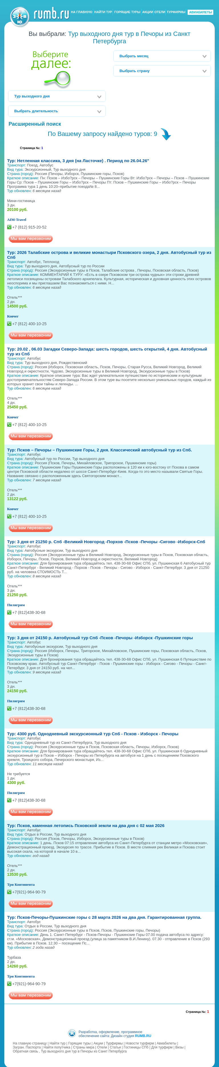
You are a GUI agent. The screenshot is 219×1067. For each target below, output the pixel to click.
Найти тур (58, 1043)
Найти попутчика (57, 1047)
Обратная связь (25, 1051)
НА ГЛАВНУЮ (81, 12)
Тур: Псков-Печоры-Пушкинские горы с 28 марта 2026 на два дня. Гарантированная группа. (104, 917)
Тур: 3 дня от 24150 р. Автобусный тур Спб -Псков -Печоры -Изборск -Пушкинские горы (100, 637)
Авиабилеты (167, 1043)
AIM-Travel (16, 219)
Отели (102, 1047)
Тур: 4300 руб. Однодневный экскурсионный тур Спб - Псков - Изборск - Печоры (93, 733)
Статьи (115, 1047)
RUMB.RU (143, 1035)
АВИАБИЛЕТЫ (200, 12)
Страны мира (83, 1047)
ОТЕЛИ (159, 12)
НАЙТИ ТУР (103, 12)
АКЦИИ (147, 12)
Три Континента (21, 884)
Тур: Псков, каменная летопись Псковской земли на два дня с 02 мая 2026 (86, 825)
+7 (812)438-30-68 (28, 612)
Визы (179, 1047)
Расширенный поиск (35, 124)
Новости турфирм (139, 1043)
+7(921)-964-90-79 (29, 892)
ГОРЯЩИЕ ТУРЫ (127, 12)
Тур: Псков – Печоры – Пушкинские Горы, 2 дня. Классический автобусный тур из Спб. (99, 449)
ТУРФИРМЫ (176, 12)
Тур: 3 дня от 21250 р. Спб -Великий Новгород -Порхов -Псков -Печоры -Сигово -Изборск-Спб (106, 541)
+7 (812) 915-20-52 (29, 227)
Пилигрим (16, 605)
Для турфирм (162, 1047)
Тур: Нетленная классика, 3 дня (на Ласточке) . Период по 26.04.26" (78, 160)
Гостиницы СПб (136, 1047)
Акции (98, 1043)
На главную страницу (30, 1043)
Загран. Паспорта (27, 1047)
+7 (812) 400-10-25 (29, 323)
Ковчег (13, 316)
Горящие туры (79, 1043)
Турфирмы (114, 1043)
